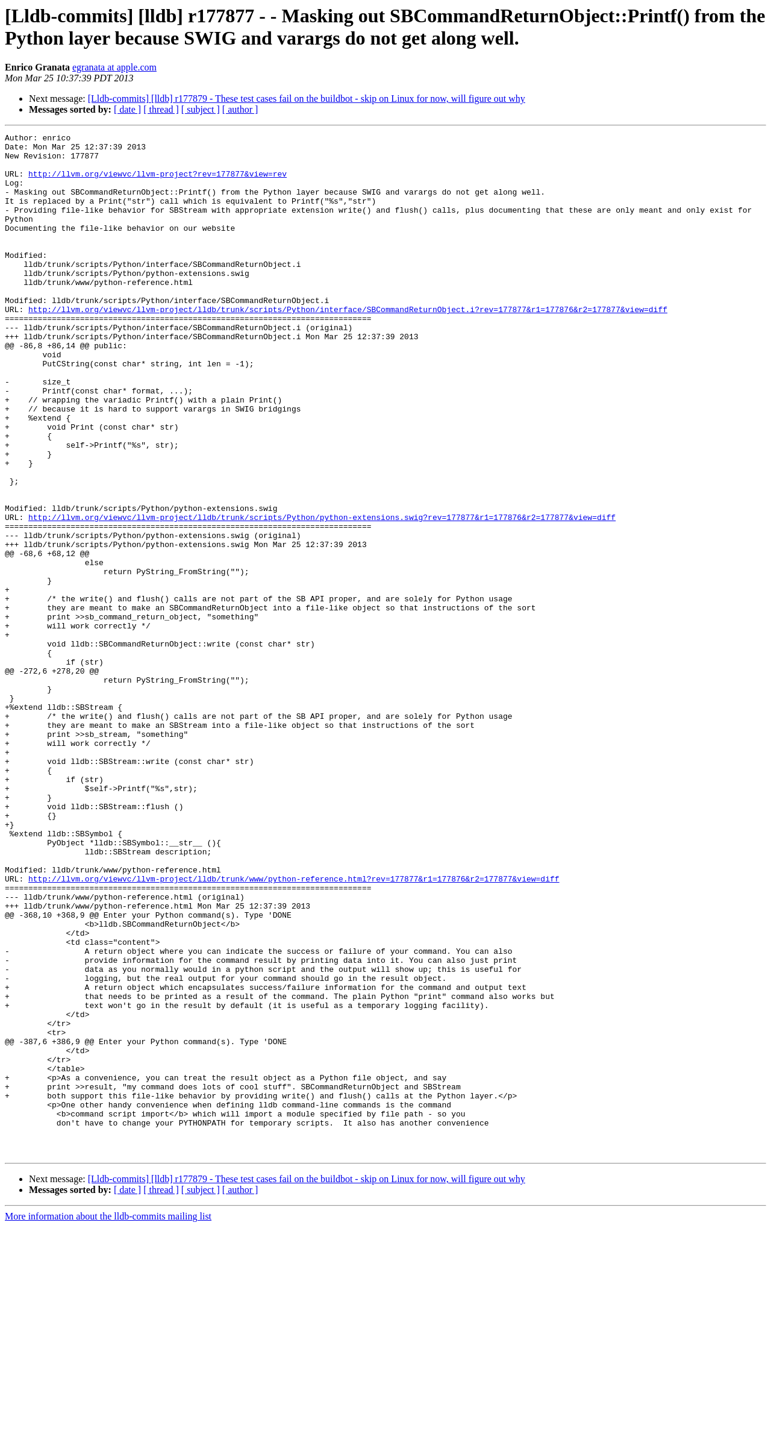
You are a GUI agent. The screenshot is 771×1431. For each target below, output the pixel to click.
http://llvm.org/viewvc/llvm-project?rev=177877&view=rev (157, 182)
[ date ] (127, 109)
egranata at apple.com (114, 67)
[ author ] (240, 109)
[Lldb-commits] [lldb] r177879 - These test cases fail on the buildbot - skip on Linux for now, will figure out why (306, 98)
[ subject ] (200, 109)
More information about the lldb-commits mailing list (108, 1420)
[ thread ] (161, 109)
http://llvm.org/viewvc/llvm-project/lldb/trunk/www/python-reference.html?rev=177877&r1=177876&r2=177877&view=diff (293, 1028)
